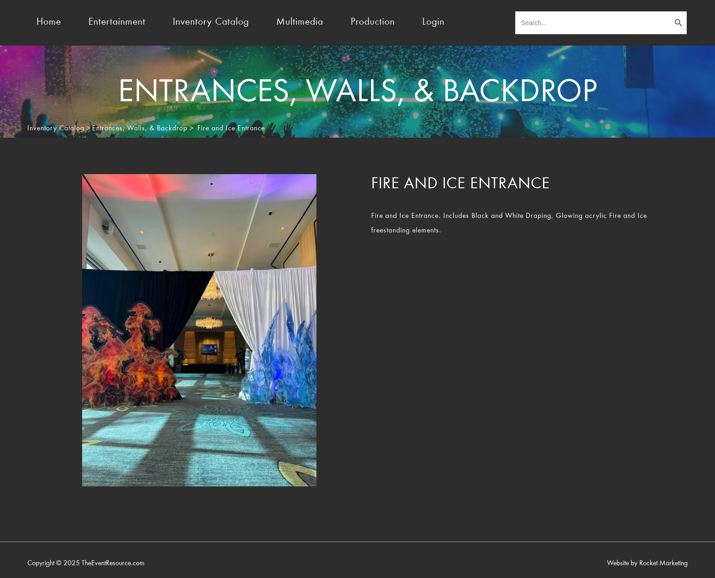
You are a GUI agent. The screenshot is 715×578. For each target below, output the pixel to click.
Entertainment (116, 22)
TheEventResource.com (113, 563)
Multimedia (299, 22)
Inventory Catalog (211, 22)
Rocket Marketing (663, 563)
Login (433, 22)
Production (373, 22)
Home (48, 22)
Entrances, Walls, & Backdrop (139, 128)
